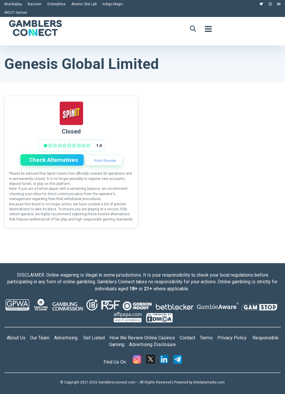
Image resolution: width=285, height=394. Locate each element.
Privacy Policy (235, 338)
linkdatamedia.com (209, 382)
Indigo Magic (112, 4)
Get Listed (96, 338)
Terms (208, 338)
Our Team (39, 338)
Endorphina (56, 4)
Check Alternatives (53, 160)
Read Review (104, 160)
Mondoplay (13, 4)
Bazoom (35, 4)
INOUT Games (15, 13)
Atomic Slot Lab (84, 4)
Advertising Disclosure (152, 344)
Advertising (68, 338)
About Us (16, 338)
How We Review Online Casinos (144, 338)
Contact (190, 338)
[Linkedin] (164, 362)
